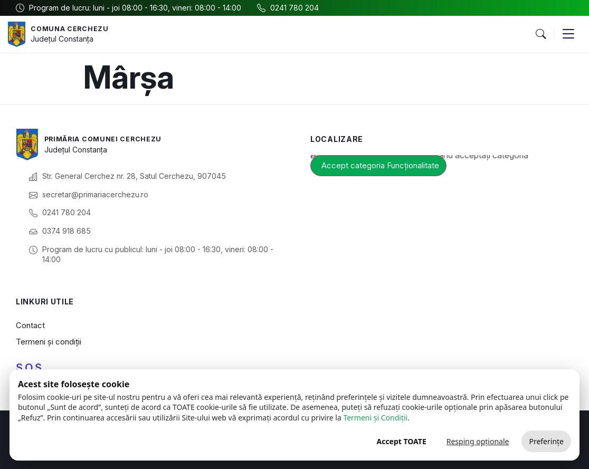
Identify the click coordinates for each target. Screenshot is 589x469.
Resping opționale (477, 441)
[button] (540, 34)
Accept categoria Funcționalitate (380, 165)
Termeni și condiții (48, 342)
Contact (30, 325)
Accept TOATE (401, 441)
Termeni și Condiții (375, 418)
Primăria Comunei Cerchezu (109, 138)
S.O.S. (30, 367)
